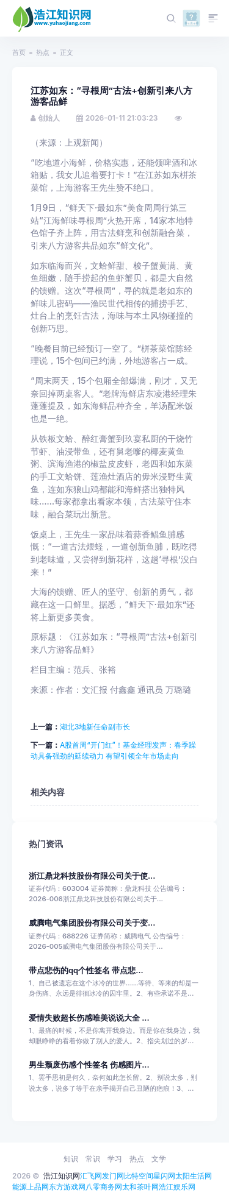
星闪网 (164, 1175)
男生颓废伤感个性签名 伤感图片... (89, 1064)
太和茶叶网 (140, 1186)
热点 (42, 52)
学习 (114, 1158)
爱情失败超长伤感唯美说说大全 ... (89, 1018)
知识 (71, 1158)
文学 (158, 1158)
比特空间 (138, 1175)
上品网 (38, 1186)
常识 (92, 1158)
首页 (19, 52)
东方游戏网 (67, 1186)
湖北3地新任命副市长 (95, 726)
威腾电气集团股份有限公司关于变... (92, 922)
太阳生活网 (193, 1175)
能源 (19, 1186)
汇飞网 (91, 1175)
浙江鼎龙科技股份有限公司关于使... (92, 876)
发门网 (113, 1175)
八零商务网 (103, 1186)
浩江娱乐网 (177, 1186)
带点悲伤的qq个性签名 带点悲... (86, 970)
